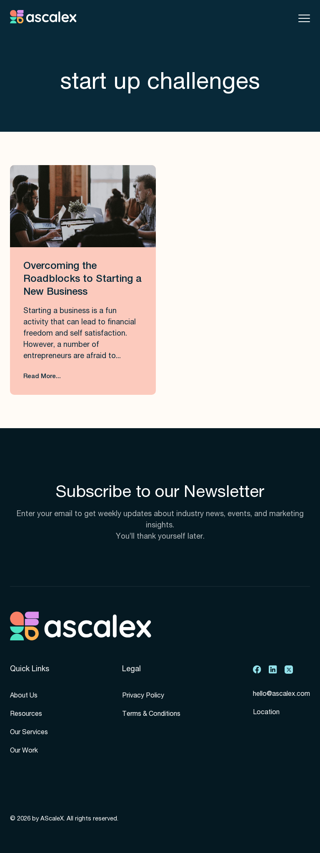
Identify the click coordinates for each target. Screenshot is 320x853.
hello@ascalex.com (281, 694)
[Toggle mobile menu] (304, 18)
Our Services (29, 733)
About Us (24, 696)
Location (266, 713)
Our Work (24, 751)
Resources (26, 714)
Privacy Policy (143, 696)
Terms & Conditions (151, 714)
